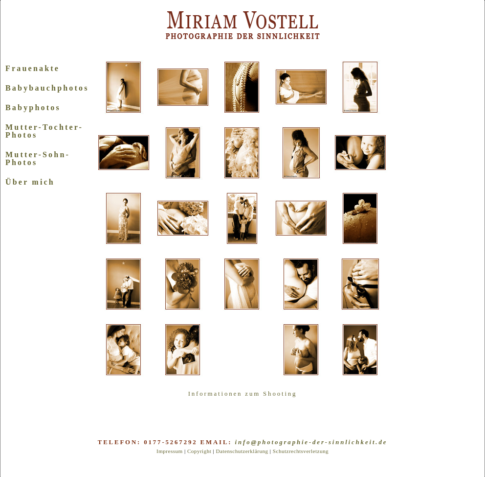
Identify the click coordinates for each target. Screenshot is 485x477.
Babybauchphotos (47, 88)
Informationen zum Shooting (242, 393)
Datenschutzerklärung (242, 451)
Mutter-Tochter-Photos (44, 131)
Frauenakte (32, 68)
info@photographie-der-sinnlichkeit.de (311, 442)
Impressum (169, 451)
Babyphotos (33, 107)
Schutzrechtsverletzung (301, 451)
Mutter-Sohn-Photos (37, 158)
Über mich (30, 182)
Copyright (199, 451)
